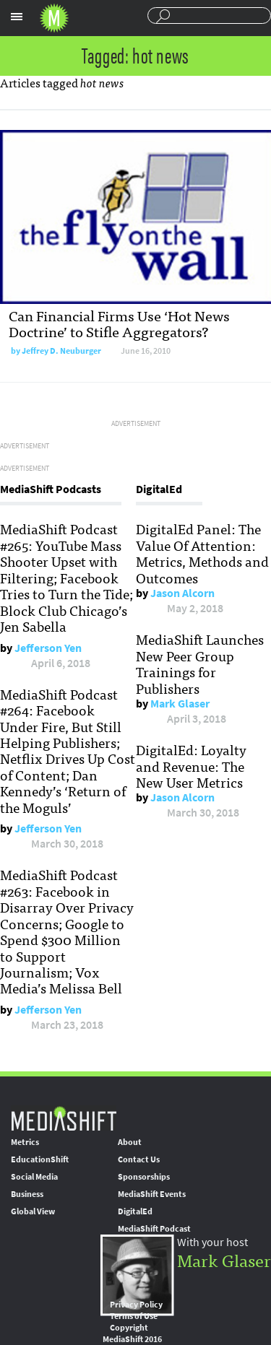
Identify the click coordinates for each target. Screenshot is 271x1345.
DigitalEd (135, 1211)
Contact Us (139, 1159)
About (130, 1142)
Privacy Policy (136, 1304)
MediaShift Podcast (154, 1229)
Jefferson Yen (48, 648)
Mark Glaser (180, 703)
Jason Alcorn (182, 593)
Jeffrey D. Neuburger (61, 351)
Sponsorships (144, 1177)
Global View (33, 1211)
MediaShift (63, 1118)
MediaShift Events (152, 1194)
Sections (16, 16)
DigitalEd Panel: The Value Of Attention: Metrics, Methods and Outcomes (202, 553)
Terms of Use (134, 1316)
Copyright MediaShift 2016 (132, 1333)
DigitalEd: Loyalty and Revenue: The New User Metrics (191, 766)
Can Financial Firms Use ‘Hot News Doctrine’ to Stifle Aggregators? (119, 323)
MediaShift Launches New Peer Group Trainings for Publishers (200, 663)
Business (27, 1194)
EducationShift (40, 1159)
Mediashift (54, 18)
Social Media (34, 1177)
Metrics (25, 1142)
